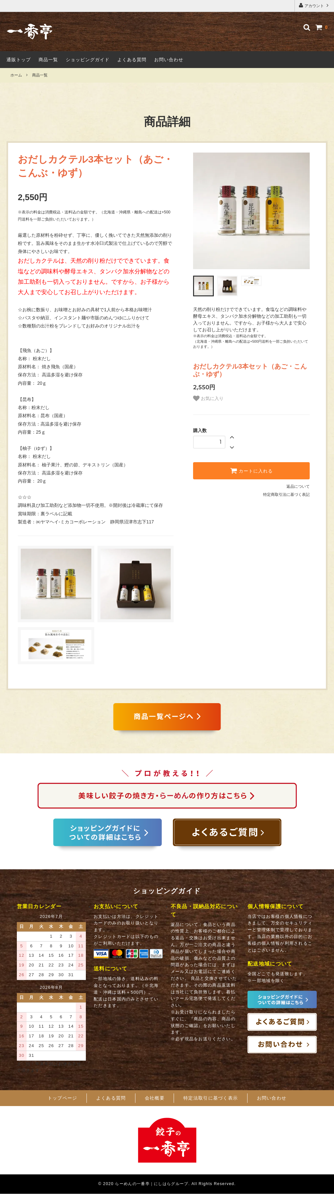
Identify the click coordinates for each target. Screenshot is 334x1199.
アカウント (314, 5)
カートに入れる (251, 470)
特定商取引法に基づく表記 (286, 494)
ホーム (16, 75)
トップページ (62, 1103)
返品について (298, 486)
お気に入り (208, 398)
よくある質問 (131, 59)
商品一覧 (48, 59)
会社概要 (155, 1103)
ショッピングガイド (87, 59)
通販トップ (18, 59)
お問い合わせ (168, 59)
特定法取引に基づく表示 (210, 1103)
